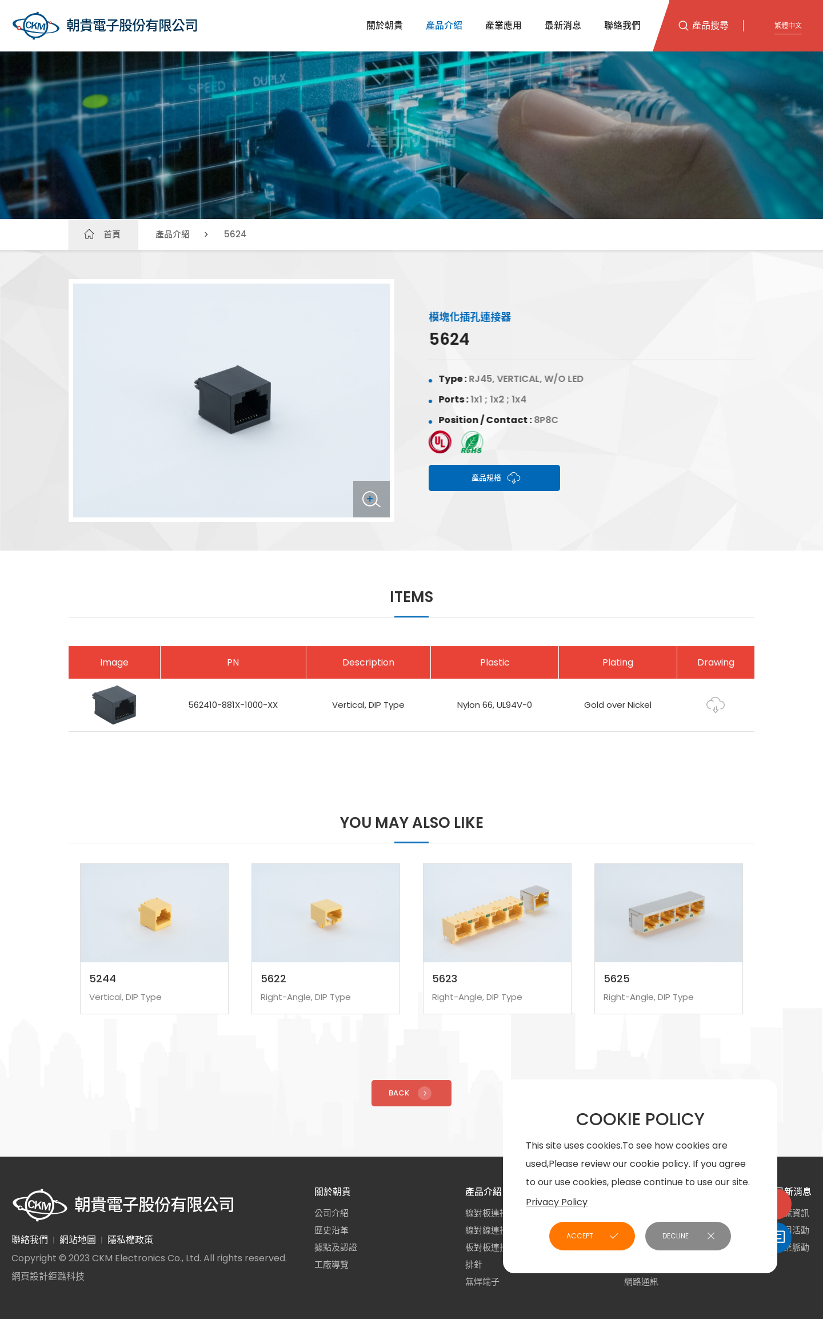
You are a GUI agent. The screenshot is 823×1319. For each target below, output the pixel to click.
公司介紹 (331, 1213)
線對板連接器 (491, 1213)
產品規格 (496, 478)
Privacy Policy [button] (557, 1202)
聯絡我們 (622, 25)
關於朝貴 (384, 25)
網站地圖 (77, 1239)
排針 (473, 1264)
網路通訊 (641, 1282)
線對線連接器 (491, 1230)
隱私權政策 (130, 1239)
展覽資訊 (792, 1213)
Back (411, 1103)
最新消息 (563, 25)
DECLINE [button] (675, 1236)
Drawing (715, 714)
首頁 (112, 234)
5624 (235, 234)
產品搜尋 (710, 25)
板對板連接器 (491, 1247)
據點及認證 (335, 1247)
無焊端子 (482, 1282)
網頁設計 (29, 1276)
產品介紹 (444, 25)
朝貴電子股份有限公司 (104, 26)
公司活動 (792, 1230)
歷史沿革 (331, 1230)
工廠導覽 (331, 1264)
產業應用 (503, 25)
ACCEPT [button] (579, 1236)
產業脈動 (792, 1247)
